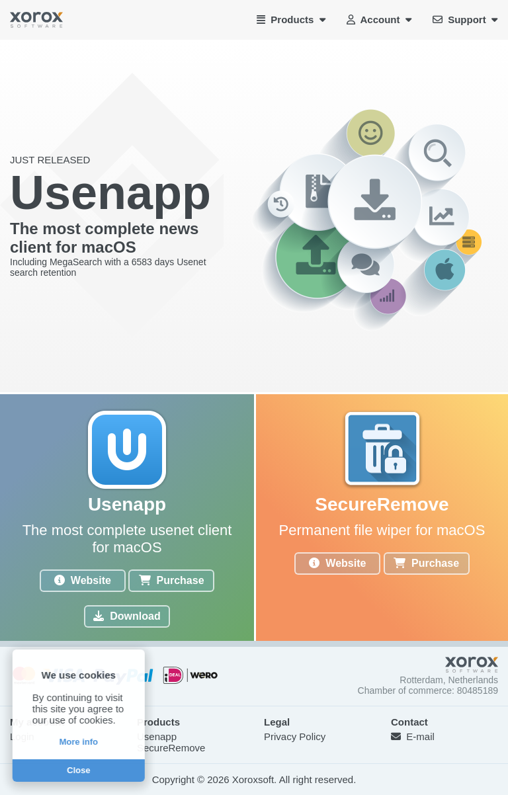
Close (77, 770)
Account (379, 19)
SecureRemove (171, 747)
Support (465, 19)
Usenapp (157, 736)
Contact (409, 722)
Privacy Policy (294, 736)
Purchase (171, 580)
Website (82, 580)
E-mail (413, 736)
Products (291, 19)
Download (126, 616)
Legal (277, 722)
